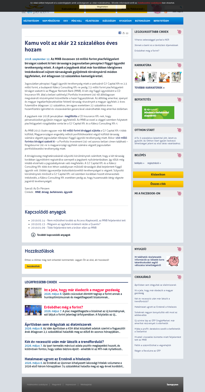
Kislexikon (158, 174)
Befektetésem (161, 21)
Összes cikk (158, 184)
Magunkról (56, 384)
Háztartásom (31, 21)
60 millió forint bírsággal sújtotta (81, 130)
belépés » (139, 163)
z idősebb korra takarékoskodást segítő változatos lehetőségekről (149, 262)
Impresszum (71, 384)
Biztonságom (142, 21)
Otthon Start (145, 130)
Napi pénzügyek (51, 21)
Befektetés (143, 99)
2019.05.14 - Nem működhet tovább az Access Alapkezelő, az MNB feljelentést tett (78, 220)
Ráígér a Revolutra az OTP (148, 350)
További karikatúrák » (150, 87)
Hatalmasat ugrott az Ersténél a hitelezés (156, 307)
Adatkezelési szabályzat (37, 384)
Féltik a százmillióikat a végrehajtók (153, 345)
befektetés (56, 192)
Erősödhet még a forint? (147, 50)
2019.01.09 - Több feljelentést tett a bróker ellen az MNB (63, 227)
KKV (65, 21)
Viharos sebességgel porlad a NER (152, 39)
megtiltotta (70, 116)
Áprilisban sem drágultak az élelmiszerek (155, 285)
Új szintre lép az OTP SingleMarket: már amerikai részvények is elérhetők (155, 322)
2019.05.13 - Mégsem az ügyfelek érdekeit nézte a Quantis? (65, 224)
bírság (45, 192)
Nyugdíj (140, 249)
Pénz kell (76, 21)
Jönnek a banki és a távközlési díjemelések (156, 45)
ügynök (68, 192)
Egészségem (109, 21)
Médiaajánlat (86, 384)
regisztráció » (154, 163)
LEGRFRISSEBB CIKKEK (41, 282)
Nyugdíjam (125, 21)
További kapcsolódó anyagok (53, 234)
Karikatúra (143, 65)
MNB (37, 192)
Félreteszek (92, 21)
